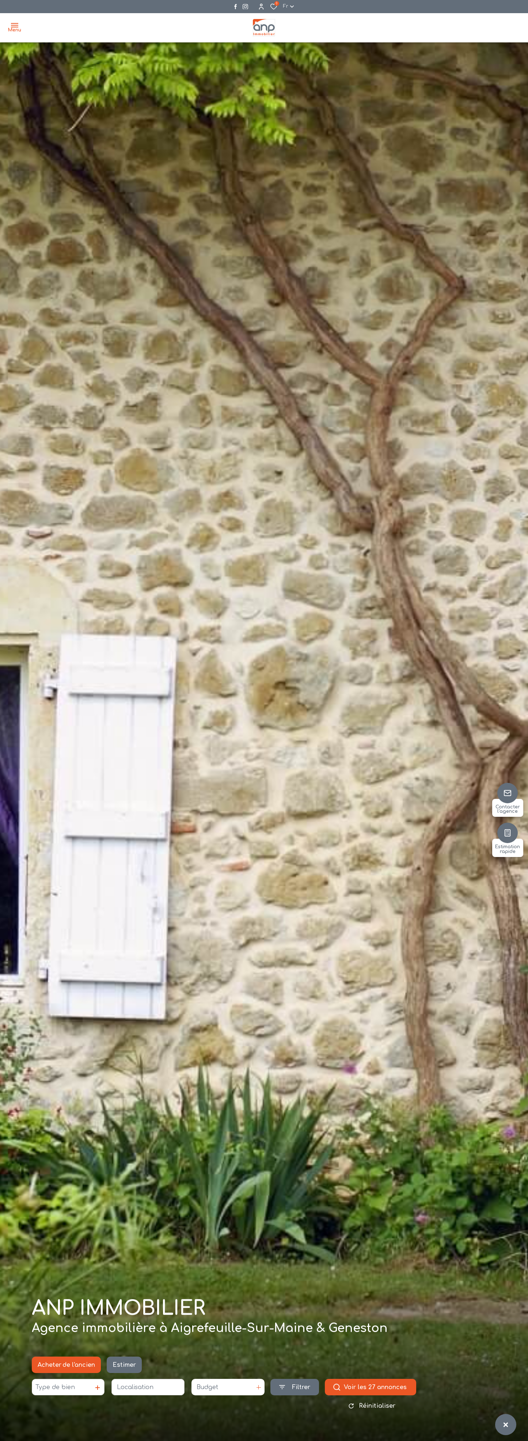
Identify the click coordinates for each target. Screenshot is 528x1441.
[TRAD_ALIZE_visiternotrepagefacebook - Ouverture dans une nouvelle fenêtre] (235, 6)
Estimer (124, 1367)
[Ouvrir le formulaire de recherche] (294, 1390)
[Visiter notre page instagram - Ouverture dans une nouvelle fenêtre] (245, 7)
